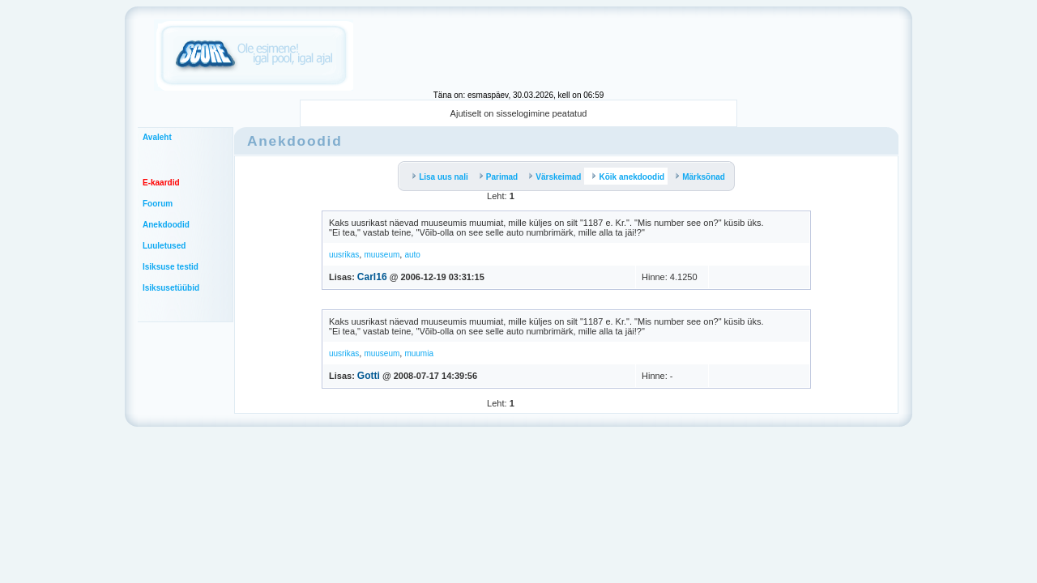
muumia (418, 353)
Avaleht (157, 137)
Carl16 (372, 277)
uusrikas (344, 254)
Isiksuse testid (170, 266)
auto (412, 254)
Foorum (158, 203)
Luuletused (164, 245)
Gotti (368, 375)
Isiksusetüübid (171, 287)
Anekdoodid (166, 224)
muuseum (381, 254)
